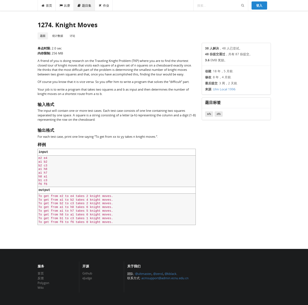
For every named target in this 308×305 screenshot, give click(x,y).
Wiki (41, 287)
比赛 (64, 5)
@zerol (158, 274)
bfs (209, 114)
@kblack (170, 274)
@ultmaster (143, 274)
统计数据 (57, 36)
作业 (103, 5)
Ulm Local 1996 (224, 89)
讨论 (72, 36)
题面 (42, 36)
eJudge (87, 278)
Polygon (43, 283)
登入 (259, 5)
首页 (46, 5)
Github (87, 273)
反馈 (41, 278)
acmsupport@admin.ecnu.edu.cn (164, 278)
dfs (219, 114)
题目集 (84, 5)
